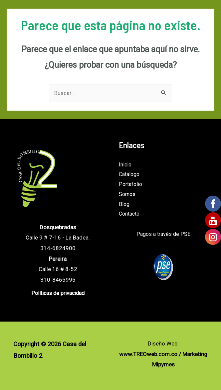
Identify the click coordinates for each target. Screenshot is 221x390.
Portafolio (130, 184)
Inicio (125, 164)
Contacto (129, 214)
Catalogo (129, 174)
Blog (124, 204)
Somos (127, 194)
